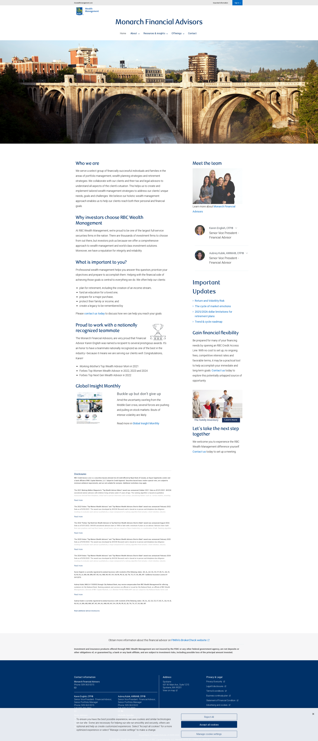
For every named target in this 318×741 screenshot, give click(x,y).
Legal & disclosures (215, 686)
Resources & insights (155, 32)
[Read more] (78, 500)
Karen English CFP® (221, 228)
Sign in (238, 3)
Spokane (167, 681)
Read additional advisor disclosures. (87, 611)
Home (123, 32)
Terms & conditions (215, 691)
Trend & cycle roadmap (208, 321)
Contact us (218, 370)
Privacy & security (214, 681)
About (135, 32)
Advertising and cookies (217, 705)
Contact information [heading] (84, 677)
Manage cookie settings (209, 734)
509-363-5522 (131, 705)
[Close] (313, 714)
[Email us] (75, 687)
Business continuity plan (217, 695)
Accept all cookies (209, 724)
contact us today (94, 313)
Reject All (209, 716)
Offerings (178, 32)
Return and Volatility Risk (209, 300)
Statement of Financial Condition (221, 700)
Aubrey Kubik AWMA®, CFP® (227, 253)
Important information (220, 3)
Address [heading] (167, 677)
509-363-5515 (87, 705)
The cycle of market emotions (213, 306)
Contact (192, 32)
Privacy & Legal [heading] (214, 677)
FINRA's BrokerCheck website (189, 640)
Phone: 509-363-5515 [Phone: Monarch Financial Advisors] (84, 684)
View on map (169, 690)
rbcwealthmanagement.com (83, 3)
